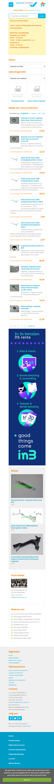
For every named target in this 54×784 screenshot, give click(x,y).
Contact (11, 682)
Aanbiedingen (14, 658)
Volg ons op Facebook (11, 718)
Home (27, 4)
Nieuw (34, 113)
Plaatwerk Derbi (17, 101)
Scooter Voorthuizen (16, 673)
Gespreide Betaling (16, 754)
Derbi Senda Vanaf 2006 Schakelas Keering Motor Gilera (30, 225)
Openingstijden (14, 663)
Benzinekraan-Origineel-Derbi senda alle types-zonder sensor (30, 288)
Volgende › (31, 326)
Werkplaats (13, 685)
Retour (11, 678)
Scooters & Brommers (17, 750)
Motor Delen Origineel (36, 101)
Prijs (43, 113)
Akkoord (27, 780)
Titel (39, 113)
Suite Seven (26, 726)
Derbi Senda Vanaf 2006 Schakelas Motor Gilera (30, 180)
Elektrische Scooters (17, 745)
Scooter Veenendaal (16, 675)
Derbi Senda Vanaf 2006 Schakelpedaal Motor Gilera (31, 159)
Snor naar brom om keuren (18, 670)
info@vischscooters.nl (18, 597)
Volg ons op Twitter (15, 718)
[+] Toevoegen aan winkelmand (21, 131)
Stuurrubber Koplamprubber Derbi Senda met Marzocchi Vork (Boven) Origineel (24, 559)
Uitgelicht (25, 113)
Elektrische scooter (15, 660)
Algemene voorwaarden (17, 680)
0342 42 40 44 (27, 10)
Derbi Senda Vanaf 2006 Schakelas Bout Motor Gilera (32, 201)
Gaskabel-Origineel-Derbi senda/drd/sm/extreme (31, 268)
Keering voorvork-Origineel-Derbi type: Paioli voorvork (32, 119)
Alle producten (14, 763)
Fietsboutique (14, 740)
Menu (11, 4)
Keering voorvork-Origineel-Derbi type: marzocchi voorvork (32, 139)
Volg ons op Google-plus (20, 718)
